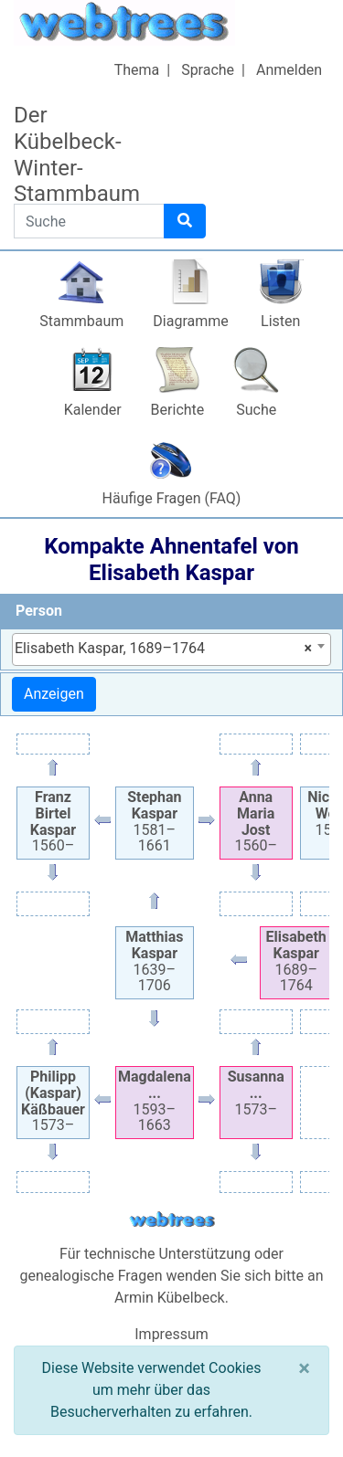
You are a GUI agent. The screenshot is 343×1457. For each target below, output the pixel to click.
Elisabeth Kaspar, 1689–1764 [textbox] (163, 648)
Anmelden (289, 70)
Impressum (171, 1334)
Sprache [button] (207, 70)
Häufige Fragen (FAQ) (171, 498)
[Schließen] (304, 1368)
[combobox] (171, 649)
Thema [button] (137, 70)
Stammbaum (81, 321)
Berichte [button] (178, 409)
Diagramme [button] (190, 321)
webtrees (172, 1220)
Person (39, 610)
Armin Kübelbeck (169, 1297)
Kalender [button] (93, 409)
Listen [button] (280, 321)
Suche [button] (256, 409)
